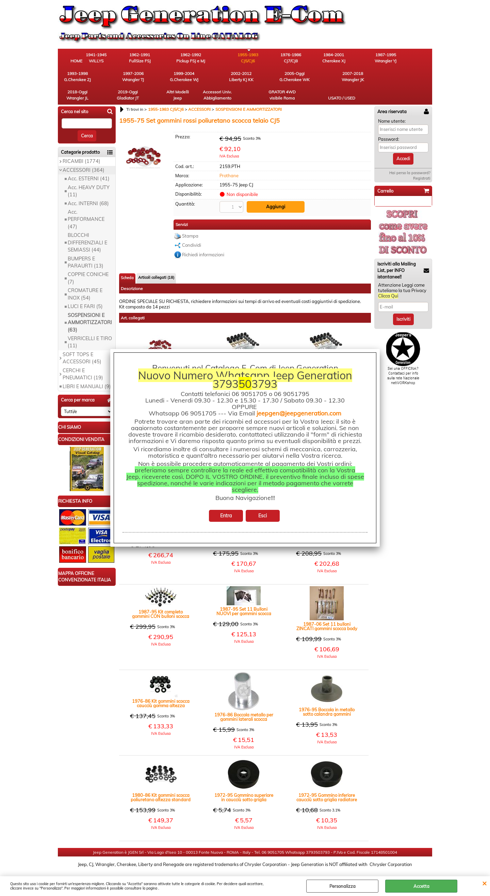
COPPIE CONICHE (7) (88, 260)
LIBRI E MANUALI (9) (87, 369)
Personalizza (342, 886)
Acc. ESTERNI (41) (89, 161)
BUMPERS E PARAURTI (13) (85, 244)
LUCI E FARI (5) (85, 289)
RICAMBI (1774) (81, 144)
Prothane (229, 158)
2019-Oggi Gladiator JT (264, 77)
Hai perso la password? (409, 155)
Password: (388, 121)
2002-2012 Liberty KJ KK (114, 77)
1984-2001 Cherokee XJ (301, 58)
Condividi (191, 227)
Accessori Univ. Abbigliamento (338, 77)
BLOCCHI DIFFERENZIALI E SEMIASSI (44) (87, 225)
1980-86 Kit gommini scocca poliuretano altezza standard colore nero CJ (161, 779)
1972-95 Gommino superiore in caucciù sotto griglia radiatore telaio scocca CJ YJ (243, 779)
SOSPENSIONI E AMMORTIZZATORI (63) (90, 304)
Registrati (421, 160)
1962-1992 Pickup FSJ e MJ (189, 58)
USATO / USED (413, 80)
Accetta (421, 886)
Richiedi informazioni (203, 237)
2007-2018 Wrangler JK (189, 77)
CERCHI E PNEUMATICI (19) (83, 356)
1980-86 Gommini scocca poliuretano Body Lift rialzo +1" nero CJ (243, 343)
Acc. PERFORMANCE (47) (86, 201)
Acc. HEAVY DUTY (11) (89, 173)
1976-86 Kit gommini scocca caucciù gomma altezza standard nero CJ (161, 685)
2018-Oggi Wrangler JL (226, 77)
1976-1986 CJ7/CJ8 (264, 58)
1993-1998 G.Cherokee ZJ (376, 58)
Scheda (127, 260)
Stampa (190, 218)
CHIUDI (484, 883)
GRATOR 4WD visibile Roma (376, 77)
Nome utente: (392, 103)
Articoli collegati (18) (156, 259)
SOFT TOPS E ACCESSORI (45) (82, 340)
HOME (77, 61)
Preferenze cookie (245, 873)
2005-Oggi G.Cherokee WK (151, 77)
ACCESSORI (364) (83, 152)
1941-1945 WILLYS (114, 58)
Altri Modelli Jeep (301, 77)
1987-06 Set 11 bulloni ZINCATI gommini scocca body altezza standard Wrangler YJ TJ (326, 608)
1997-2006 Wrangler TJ (413, 58)
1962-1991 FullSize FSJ (151, 58)
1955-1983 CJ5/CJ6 (226, 58)
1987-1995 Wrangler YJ (338, 58)
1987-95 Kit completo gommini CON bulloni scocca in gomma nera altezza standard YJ (160, 596)
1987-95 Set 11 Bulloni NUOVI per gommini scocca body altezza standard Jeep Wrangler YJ (243, 593)
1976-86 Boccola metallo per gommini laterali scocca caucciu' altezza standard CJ (243, 699)
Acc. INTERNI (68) (88, 186)
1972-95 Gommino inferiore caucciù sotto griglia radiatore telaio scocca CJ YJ (326, 779)
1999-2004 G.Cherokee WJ (76, 77)
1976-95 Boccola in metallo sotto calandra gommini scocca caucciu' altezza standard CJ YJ (327, 694)
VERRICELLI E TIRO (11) (90, 324)
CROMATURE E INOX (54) (85, 276)
